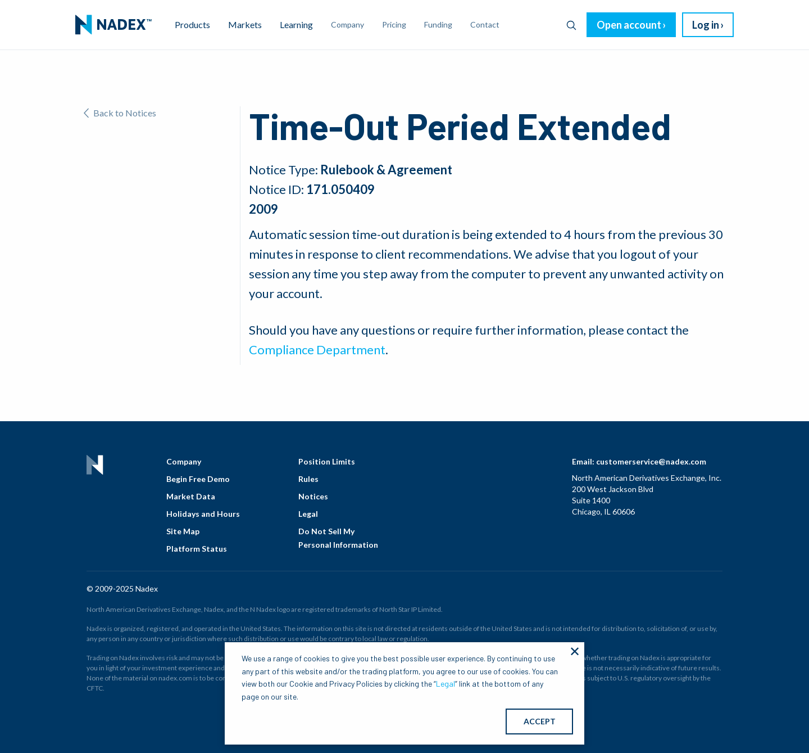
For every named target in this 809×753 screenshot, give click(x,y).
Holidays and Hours (203, 513)
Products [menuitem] (192, 24)
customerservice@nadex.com (651, 461)
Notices (313, 496)
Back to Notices (120, 112)
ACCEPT (540, 721)
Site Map (182, 531)
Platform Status (196, 548)
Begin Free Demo (198, 479)
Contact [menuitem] (484, 24)
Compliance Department (317, 349)
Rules (308, 479)
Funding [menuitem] (438, 24)
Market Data (190, 496)
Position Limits (326, 461)
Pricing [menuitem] (394, 24)
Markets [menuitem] (245, 24)
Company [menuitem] (347, 24)
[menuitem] (113, 25)
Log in (705, 25)
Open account (629, 25)
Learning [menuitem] (296, 24)
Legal (308, 513)
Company (183, 461)
